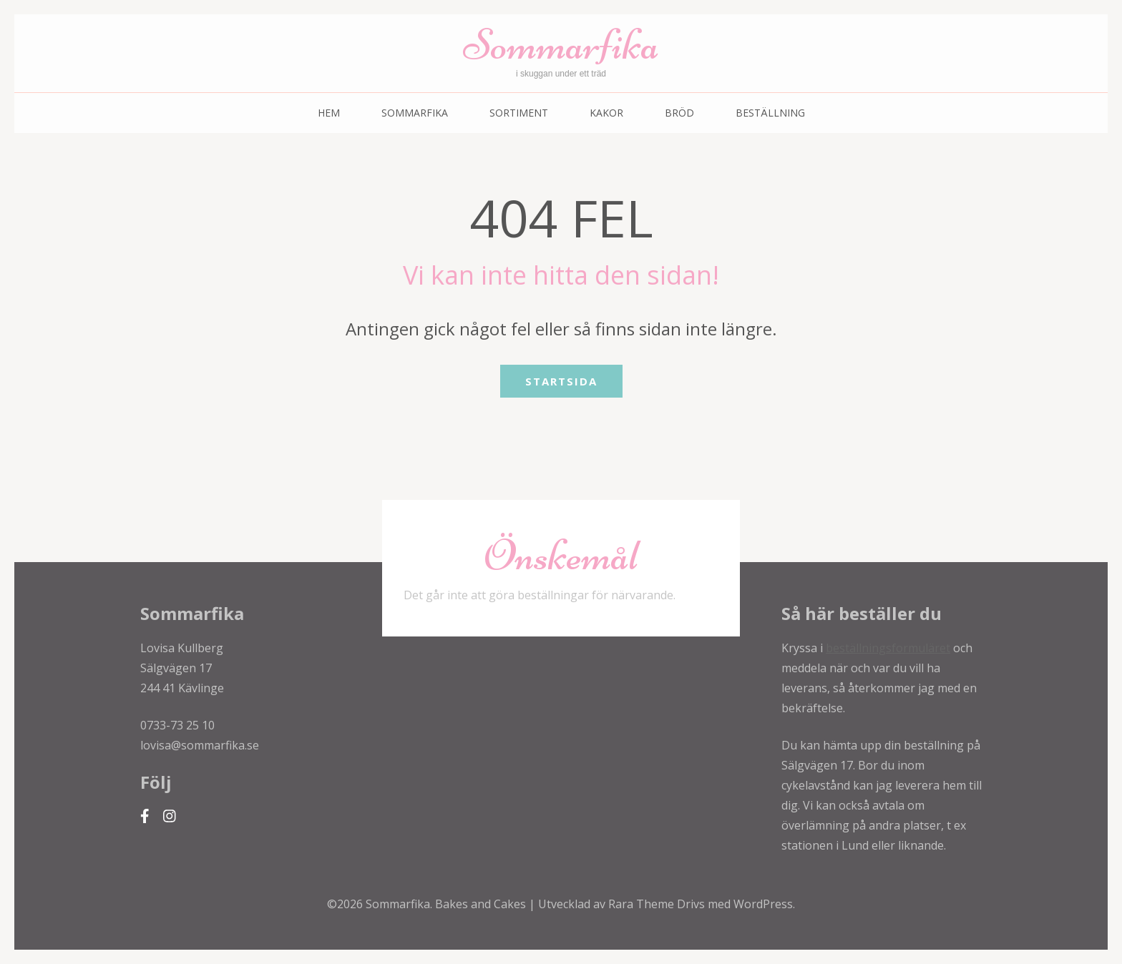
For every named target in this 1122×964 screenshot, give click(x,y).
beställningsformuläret (888, 648)
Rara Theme (642, 904)
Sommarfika (561, 45)
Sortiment (518, 112)
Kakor (606, 112)
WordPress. (764, 904)
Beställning (770, 112)
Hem (329, 112)
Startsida (561, 381)
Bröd (679, 112)
